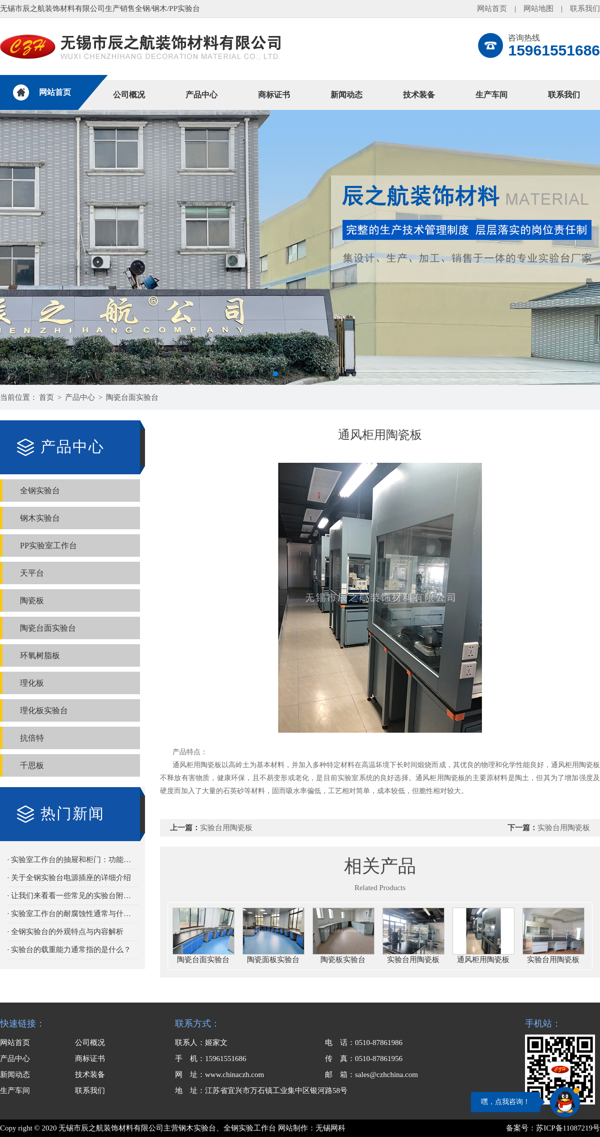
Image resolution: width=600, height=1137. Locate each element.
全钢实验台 (40, 490)
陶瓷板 (32, 600)
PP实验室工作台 (48, 545)
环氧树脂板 (40, 655)
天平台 (32, 573)
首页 (46, 397)
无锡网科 (331, 1128)
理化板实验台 (44, 710)
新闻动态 (346, 94)
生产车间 (492, 94)
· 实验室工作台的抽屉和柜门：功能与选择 (73, 860)
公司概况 (129, 94)
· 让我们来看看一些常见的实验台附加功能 (73, 896)
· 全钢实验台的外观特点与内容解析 (66, 932)
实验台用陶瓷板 (226, 828)
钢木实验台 (40, 518)
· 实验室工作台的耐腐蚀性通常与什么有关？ (73, 914)
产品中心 (202, 94)
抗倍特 (32, 738)
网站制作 (293, 1128)
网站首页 (492, 8)
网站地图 (539, 8)
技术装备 (419, 94)
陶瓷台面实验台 (132, 397)
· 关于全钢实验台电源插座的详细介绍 (70, 878)
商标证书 (274, 94)
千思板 (32, 765)
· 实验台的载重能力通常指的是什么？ (70, 950)
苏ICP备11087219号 (568, 1128)
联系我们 (585, 8)
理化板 (32, 683)
